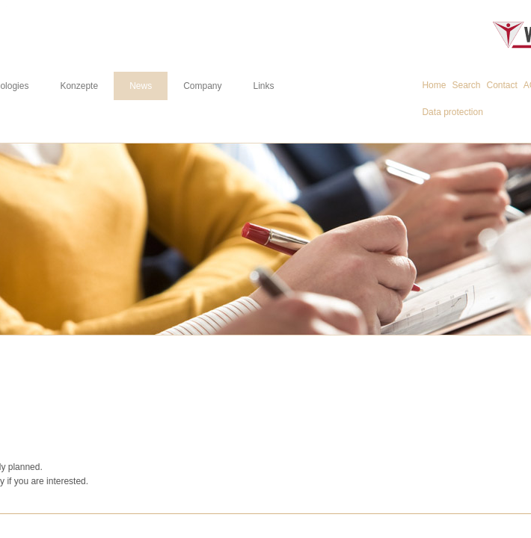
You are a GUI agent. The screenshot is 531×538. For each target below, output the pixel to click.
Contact (502, 85)
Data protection (452, 112)
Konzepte (79, 86)
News (140, 86)
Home (434, 85)
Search (466, 85)
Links (264, 86)
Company (202, 86)
